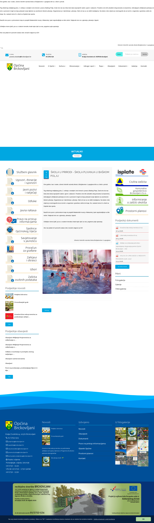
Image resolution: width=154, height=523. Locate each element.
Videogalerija (120, 289)
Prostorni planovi (86, 453)
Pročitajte (77, 156)
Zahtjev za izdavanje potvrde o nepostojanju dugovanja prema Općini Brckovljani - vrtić (128, 246)
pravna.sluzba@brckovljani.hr (20, 57)
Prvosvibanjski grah (21, 302)
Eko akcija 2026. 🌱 (57, 458)
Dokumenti (123, 66)
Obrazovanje (74, 66)
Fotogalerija (120, 280)
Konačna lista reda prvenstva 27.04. (129, 229)
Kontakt (144, 66)
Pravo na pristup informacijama (92, 444)
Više (9, 324)
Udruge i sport (90, 66)
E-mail (12, 54)
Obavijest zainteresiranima (15, 359)
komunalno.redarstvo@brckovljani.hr (20, 456)
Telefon (48, 54)
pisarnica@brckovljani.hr (16, 441)
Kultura (62, 66)
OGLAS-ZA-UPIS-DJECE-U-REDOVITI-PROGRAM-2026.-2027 (131, 258)
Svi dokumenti (122, 266)
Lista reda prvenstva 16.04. (126, 236)
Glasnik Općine (85, 448)
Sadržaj (145, 54)
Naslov (119, 54)
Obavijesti (111, 66)
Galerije (118, 284)
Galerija (134, 66)
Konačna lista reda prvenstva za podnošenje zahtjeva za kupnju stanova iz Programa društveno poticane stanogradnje (58, 451)
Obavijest (8, 363)
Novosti (42, 66)
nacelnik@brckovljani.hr (16, 445)
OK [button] (143, 519)
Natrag (46, 310)
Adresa (84, 54)
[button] (104, 519)
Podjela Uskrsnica (20, 294)
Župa (101, 66)
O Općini (52, 66)
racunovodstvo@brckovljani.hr (18, 449)
